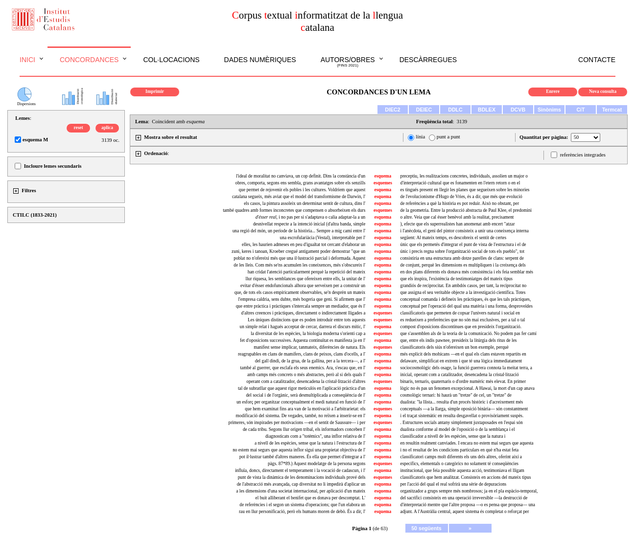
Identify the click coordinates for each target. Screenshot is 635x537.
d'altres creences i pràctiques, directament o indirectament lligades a (303, 313)
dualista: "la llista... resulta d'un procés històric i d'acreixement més (461, 402)
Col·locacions (171, 60)
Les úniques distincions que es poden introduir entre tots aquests (306, 319)
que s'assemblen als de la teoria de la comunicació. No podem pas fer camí (468, 333)
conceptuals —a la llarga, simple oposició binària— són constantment (464, 408)
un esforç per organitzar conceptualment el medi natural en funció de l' (300, 402)
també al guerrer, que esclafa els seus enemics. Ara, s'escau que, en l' (303, 367)
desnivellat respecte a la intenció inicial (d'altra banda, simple (309, 224)
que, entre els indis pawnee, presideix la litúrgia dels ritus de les (458, 340)
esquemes (383, 182)
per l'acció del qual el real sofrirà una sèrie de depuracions (453, 484)
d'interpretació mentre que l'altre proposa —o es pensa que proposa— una (467, 504)
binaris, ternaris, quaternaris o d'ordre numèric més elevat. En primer (463, 381)
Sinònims (549, 109)
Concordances (89, 60)
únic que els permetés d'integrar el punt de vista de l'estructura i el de (463, 244)
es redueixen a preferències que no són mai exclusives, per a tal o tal (462, 319)
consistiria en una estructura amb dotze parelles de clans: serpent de (462, 258)
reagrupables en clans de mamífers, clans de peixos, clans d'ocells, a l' (301, 354)
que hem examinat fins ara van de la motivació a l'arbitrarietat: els (305, 408)
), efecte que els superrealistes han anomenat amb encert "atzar (457, 224)
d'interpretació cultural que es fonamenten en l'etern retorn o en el (460, 182)
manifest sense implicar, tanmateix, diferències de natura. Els (309, 347)
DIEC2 (392, 109)
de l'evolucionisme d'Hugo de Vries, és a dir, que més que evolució (461, 196)
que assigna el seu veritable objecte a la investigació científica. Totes (463, 292)
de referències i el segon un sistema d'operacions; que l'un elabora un (302, 504)
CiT (580, 109)
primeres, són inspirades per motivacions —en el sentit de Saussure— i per (297, 422)
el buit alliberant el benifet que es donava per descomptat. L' (311, 497)
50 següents (426, 528)
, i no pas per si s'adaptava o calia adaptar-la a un (311, 217)
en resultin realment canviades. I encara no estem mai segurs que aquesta (467, 443)
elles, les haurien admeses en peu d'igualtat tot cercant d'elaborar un (303, 244)
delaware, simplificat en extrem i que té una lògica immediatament (461, 360)
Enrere (553, 91)
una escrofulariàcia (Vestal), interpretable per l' (323, 237)
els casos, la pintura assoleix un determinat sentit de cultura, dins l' (304, 203)
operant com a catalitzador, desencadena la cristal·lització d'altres (305, 381)
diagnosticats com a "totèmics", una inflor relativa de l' (315, 436)
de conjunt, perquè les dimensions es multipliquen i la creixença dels (463, 265)
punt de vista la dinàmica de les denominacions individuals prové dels (302, 477)
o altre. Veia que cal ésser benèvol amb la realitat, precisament (457, 217)
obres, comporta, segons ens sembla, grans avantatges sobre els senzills (300, 182)
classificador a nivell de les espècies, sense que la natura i (453, 436)
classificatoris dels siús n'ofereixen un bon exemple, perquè (454, 347)
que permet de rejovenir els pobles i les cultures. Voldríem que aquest (302, 189)
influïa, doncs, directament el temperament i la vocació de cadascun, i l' (300, 470)
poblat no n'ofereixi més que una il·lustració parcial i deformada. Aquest (299, 258)
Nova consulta (602, 91)
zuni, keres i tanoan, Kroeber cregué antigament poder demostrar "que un (298, 251)
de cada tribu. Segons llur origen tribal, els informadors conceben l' (304, 429)
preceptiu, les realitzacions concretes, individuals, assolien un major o (464, 176)
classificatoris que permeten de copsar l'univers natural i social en (460, 313)
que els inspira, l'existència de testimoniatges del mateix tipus (456, 278)
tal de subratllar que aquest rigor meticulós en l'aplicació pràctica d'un (301, 388)
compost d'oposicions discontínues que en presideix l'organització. (461, 326)
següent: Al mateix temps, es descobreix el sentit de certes (453, 237)
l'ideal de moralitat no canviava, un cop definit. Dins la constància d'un (300, 176)
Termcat (612, 109)
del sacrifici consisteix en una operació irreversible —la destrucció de (464, 497)
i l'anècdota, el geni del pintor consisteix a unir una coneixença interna (464, 230)
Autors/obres (348, 62)
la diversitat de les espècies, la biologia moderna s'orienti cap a (308, 333)
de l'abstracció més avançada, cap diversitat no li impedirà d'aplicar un (301, 484)
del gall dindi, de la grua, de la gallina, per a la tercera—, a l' (310, 360)
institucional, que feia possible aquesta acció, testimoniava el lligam (462, 470)
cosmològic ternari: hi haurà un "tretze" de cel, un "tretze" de (456, 395)
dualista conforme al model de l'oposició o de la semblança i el (457, 429)
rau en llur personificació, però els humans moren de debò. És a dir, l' (302, 511)
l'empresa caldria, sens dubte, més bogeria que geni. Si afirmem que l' (301, 299)
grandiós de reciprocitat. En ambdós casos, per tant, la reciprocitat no (463, 285)
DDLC (455, 109)
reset (78, 127)
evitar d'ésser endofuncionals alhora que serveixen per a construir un (302, 285)
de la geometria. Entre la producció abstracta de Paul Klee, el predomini (466, 210)
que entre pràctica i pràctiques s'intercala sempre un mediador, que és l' (301, 306)
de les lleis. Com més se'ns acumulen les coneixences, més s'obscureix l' (299, 265)
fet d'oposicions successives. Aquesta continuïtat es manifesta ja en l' (302, 340)
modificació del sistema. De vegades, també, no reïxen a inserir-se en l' (301, 415)
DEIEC (424, 109)
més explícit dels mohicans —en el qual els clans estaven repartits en (463, 354)
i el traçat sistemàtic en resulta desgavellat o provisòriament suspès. (462, 415)
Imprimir (154, 91)
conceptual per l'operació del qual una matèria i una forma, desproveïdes (466, 306)
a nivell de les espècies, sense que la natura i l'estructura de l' (310, 443)
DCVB (518, 109)
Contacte (596, 60)
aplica (107, 127)
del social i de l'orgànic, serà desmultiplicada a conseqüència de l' (305, 395)
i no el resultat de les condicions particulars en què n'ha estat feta (459, 450)
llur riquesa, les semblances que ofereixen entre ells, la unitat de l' (305, 278)
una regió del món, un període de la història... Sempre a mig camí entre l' (299, 230)
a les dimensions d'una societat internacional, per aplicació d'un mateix (300, 491)
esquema (383, 176)
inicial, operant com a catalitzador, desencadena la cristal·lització (459, 374)
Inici (27, 60)
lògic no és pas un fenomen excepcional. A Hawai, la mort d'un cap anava (467, 388)
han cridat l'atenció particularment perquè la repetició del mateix (306, 271)
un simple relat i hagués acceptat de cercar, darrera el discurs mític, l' (303, 326)
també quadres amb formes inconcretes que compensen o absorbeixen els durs (294, 210)
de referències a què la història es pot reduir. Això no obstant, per (459, 203)
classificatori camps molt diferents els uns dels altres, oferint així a (461, 456)
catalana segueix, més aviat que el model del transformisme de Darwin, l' (298, 196)
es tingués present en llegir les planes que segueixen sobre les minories (465, 189)
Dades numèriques (260, 60)
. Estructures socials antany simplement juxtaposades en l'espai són (461, 422)
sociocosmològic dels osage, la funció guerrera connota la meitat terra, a (466, 367)
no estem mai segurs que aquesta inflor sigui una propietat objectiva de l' (299, 450)
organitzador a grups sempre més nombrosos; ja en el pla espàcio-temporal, (469, 491)
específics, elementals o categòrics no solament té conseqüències (459, 463)
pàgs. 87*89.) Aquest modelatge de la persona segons (316, 463)
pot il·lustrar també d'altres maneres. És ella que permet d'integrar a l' (302, 456)
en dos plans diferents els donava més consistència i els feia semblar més (466, 271)
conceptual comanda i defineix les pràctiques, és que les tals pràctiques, (465, 299)
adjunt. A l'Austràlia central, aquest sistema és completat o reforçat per (464, 511)
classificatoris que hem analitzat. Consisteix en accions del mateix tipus (465, 477)
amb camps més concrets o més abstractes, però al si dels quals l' (306, 374)
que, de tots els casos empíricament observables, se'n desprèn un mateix (300, 292)
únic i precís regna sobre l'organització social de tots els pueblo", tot (462, 251)
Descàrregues (428, 60)
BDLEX (486, 109)
